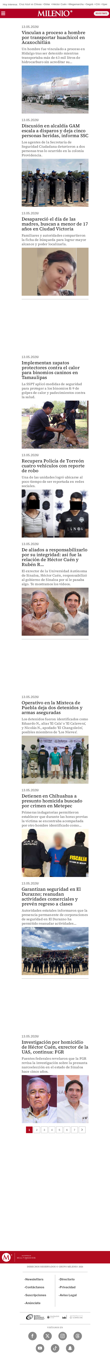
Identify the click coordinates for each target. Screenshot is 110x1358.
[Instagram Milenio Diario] (62, 1336)
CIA (98, 4)
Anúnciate (32, 1303)
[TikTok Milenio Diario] (55, 1348)
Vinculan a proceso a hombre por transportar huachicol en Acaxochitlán (53, 37)
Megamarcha (76, 4)
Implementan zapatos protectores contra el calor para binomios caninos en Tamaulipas (51, 370)
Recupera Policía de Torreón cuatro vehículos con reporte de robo (53, 466)
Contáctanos (34, 1287)
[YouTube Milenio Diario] (40, 1348)
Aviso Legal (68, 1295)
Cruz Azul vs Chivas (30, 4)
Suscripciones (35, 1295)
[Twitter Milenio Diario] (47, 1336)
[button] (3, 14)
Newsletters (34, 1279)
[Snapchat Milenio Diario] (70, 1348)
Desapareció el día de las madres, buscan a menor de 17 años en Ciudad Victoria (55, 224)
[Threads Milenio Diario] (77, 1336)
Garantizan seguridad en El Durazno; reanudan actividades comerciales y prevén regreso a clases (51, 896)
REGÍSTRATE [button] (101, 13)
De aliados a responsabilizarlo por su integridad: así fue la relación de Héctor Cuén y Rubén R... (55, 557)
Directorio (67, 1279)
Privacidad (68, 1287)
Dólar (47, 4)
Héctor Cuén (59, 4)
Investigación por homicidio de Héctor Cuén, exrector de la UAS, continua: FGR (55, 1047)
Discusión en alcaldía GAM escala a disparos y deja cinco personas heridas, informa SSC (55, 131)
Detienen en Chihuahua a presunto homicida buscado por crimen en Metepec (52, 801)
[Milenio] (54, 13)
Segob (89, 4)
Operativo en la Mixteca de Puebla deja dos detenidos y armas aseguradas (52, 708)
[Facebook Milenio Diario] (32, 1336)
